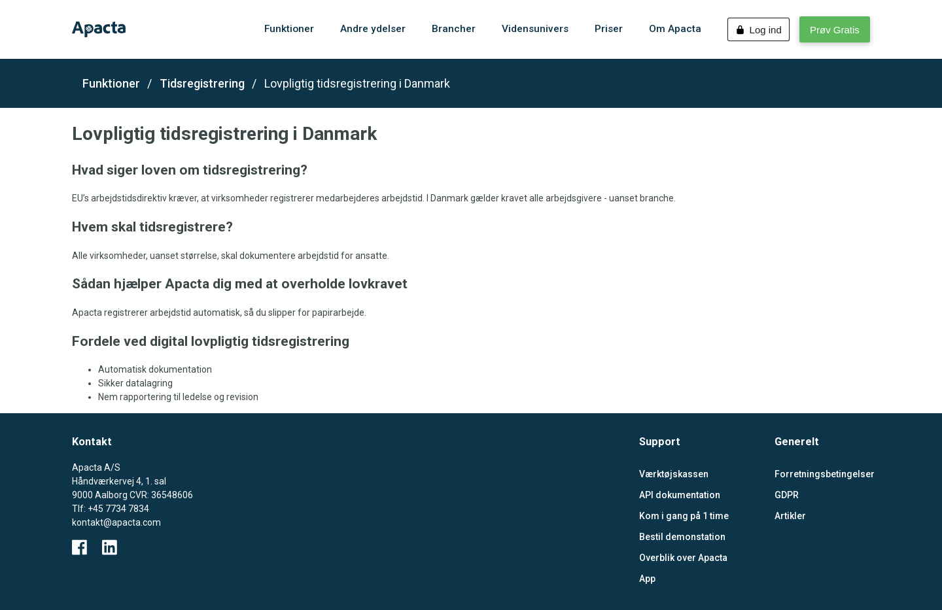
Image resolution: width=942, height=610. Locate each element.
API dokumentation (679, 495)
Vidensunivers (535, 29)
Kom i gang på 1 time (684, 516)
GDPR (787, 495)
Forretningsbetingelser (823, 474)
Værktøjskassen (673, 474)
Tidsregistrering (202, 83)
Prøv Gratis (835, 29)
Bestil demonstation (682, 537)
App (647, 578)
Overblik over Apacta (683, 557)
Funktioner (111, 83)
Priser (609, 29)
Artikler (790, 516)
